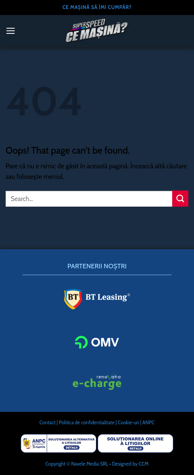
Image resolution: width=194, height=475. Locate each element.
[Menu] (11, 31)
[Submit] (180, 199)
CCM (143, 464)
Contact (47, 422)
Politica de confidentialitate (86, 422)
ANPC (148, 422)
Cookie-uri (128, 422)
